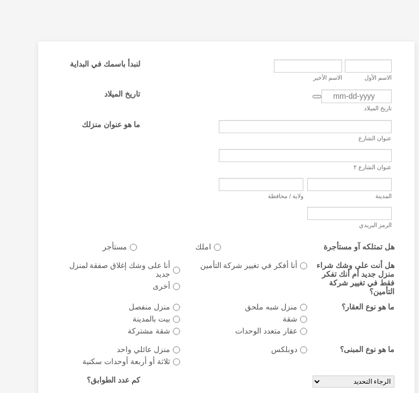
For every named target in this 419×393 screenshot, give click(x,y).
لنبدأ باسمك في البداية (88, 63)
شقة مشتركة (132, 330)
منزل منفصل (132, 306)
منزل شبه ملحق (254, 306)
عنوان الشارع (358, 138)
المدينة (366, 196)
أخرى (144, 286)
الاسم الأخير (310, 77)
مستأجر (98, 246)
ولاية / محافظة (268, 196)
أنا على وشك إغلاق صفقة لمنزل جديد (102, 269)
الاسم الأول (361, 77)
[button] (300, 96)
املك (186, 246)
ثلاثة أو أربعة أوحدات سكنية (109, 361)
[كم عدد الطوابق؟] (337, 382)
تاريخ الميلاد (361, 108)
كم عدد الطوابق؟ (96, 380)
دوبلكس (267, 349)
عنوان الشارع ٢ (356, 167)
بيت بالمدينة (134, 318)
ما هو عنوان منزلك (94, 124)
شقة (273, 318)
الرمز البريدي (358, 225)
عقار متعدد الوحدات (249, 330)
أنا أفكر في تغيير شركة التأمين (231, 265)
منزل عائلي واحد (126, 349)
